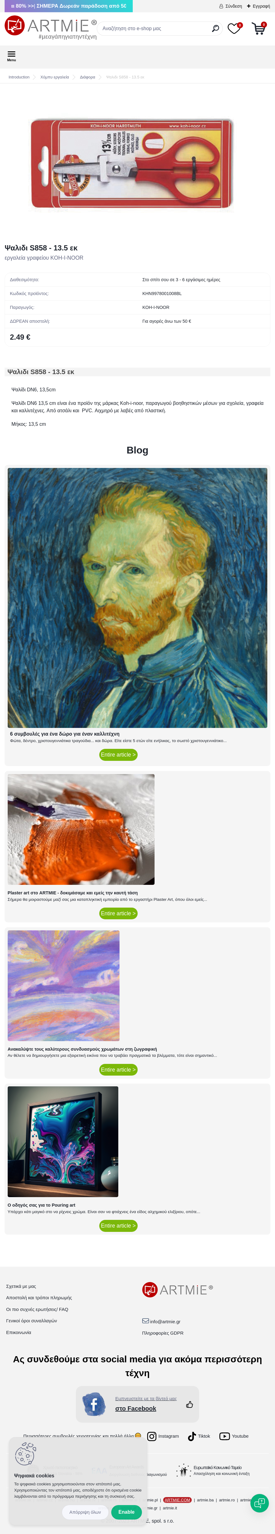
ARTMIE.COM (177, 1500)
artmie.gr (149, 1508)
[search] (215, 31)
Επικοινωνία (18, 1332)
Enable (127, 1512)
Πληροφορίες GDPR (163, 1333)
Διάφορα (87, 77)
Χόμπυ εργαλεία (55, 77)
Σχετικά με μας (21, 1286)
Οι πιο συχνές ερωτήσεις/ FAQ (37, 1309)
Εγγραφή (261, 6)
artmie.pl (150, 1500)
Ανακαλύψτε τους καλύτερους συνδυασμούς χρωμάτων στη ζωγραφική (82, 1049)
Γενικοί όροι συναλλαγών (31, 1320)
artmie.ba (205, 1500)
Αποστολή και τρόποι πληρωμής (39, 1297)
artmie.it (170, 1508)
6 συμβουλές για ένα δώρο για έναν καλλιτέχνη (65, 734)
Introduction (19, 77)
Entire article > (118, 755)
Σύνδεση (234, 6)
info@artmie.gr (165, 1321)
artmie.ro (227, 1500)
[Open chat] (259, 1503)
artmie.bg (248, 1500)
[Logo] (51, 27)
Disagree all (85, 1512)
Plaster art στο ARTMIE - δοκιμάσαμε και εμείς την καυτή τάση (73, 892)
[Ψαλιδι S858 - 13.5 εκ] (138, 163)
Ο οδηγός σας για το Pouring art (41, 1205)
